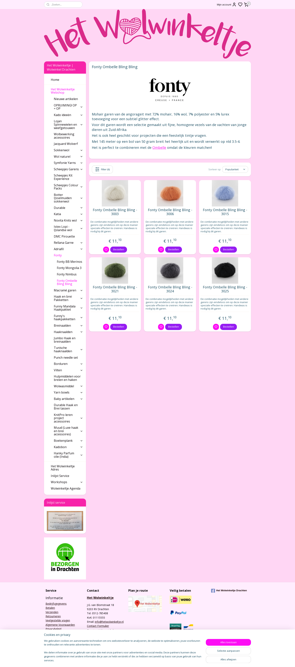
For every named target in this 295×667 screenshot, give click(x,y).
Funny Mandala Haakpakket (68, 308)
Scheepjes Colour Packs (68, 187)
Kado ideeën (68, 115)
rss (180, 660)
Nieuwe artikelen (66, 99)
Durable (68, 208)
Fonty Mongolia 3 (69, 268)
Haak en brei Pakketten (68, 298)
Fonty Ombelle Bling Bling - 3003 (115, 212)
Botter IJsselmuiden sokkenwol (68, 198)
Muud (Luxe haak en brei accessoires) (68, 431)
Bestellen (118, 249)
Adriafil (68, 249)
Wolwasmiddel (68, 386)
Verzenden (52, 612)
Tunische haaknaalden (68, 349)
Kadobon (68, 447)
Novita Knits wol (68, 220)
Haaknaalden (68, 332)
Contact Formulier (98, 626)
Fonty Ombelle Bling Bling (67, 282)
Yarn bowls (68, 392)
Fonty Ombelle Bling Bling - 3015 (225, 212)
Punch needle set (66, 357)
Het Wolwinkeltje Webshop (67, 91)
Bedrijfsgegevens (56, 603)
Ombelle (159, 147)
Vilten (68, 370)
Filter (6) (102, 169)
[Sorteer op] (235, 169)
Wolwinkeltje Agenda (65, 488)
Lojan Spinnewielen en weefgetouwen (68, 124)
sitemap (173, 660)
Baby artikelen (68, 399)
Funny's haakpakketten (68, 317)
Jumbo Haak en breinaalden (64, 340)
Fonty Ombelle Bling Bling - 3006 (170, 212)
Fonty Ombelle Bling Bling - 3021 (115, 289)
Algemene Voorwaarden (60, 625)
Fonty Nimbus (67, 274)
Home (55, 80)
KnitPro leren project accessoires (68, 418)
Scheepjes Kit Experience (63, 177)
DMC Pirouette (64, 236)
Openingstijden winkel (100, 630)
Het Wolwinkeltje (100, 598)
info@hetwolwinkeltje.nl (109, 621)
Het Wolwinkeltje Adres (63, 468)
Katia (68, 214)
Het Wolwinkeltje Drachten (229, 590)
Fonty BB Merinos (69, 262)
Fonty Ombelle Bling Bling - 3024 (170, 289)
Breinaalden (68, 325)
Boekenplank (68, 441)
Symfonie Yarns (68, 163)
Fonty (68, 255)
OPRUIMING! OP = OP (68, 107)
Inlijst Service (60, 476)
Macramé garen (68, 290)
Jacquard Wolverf (66, 144)
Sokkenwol (68, 150)
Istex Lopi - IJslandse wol (68, 228)
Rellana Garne (68, 243)
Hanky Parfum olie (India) (68, 455)
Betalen (50, 608)
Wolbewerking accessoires (64, 136)
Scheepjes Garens (68, 169)
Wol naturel (68, 156)
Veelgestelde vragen (58, 620)
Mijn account (226, 4)
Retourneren (53, 616)
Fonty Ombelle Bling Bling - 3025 (225, 289)
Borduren (68, 364)
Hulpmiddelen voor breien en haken (67, 378)
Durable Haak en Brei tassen (66, 406)
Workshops (67, 482)
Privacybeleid (53, 629)
